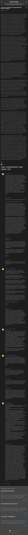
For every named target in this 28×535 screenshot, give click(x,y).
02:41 (6, 480)
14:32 (6, 385)
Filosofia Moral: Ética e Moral (7, 491)
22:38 (6, 365)
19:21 (6, 325)
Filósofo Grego (14, 2)
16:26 (6, 399)
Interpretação (3, 169)
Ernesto (6, 173)
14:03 (6, 265)
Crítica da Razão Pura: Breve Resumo (9, 503)
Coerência (3, 167)
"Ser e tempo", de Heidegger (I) (8, 516)
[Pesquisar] (26, 2)
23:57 (6, 440)
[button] (26, 8)
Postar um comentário (6, 483)
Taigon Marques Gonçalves (10, 355)
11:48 (6, 194)
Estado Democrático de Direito (12, 167)
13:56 (6, 257)
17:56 (6, 305)
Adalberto (7, 402)
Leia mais (25, 500)
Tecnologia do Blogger (14, 530)
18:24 (6, 352)
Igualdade (20, 167)
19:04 (6, 375)
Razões (9, 169)
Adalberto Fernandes (9, 268)
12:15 (6, 234)
